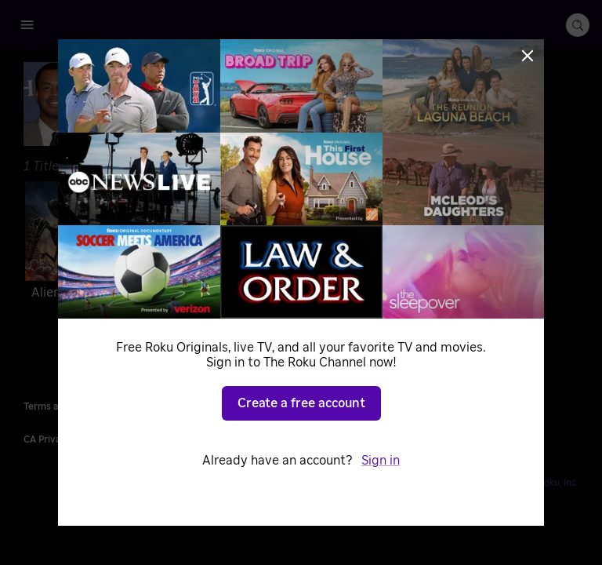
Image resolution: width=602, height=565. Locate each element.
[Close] (527, 55)
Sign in (380, 460)
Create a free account (301, 403)
